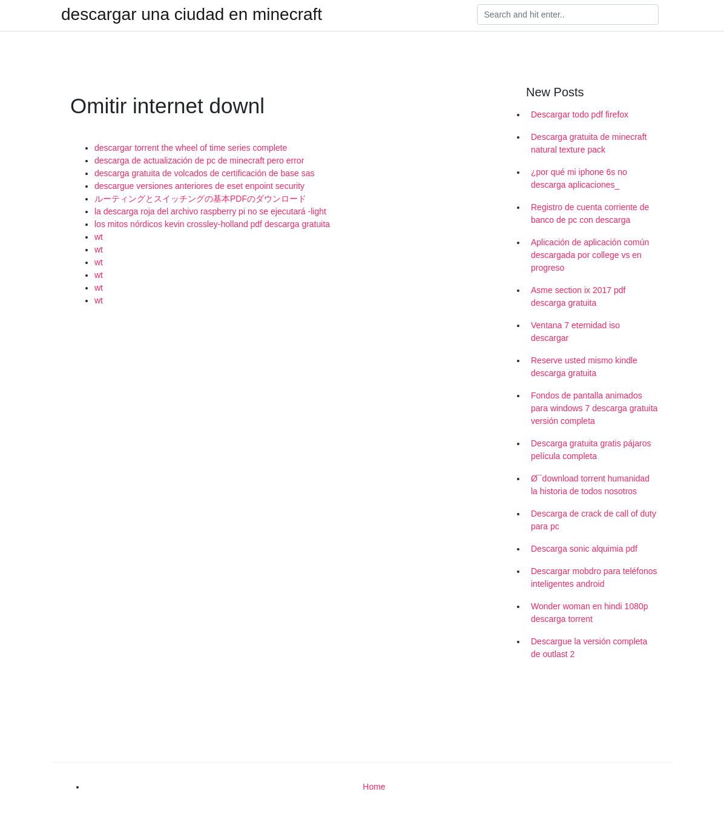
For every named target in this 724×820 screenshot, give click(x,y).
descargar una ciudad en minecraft (191, 14)
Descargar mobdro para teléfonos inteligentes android (594, 577)
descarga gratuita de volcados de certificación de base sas (204, 173)
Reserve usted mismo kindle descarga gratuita (584, 366)
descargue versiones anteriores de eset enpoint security (199, 186)
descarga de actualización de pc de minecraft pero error (199, 160)
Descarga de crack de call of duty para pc (593, 520)
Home (374, 787)
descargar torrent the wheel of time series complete (190, 148)
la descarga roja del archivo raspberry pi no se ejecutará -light (210, 211)
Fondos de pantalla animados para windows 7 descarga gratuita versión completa (594, 408)
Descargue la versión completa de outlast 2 (589, 647)
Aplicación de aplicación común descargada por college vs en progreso (590, 255)
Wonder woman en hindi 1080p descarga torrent (589, 612)
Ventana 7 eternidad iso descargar (575, 331)
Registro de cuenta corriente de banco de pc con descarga (590, 213)
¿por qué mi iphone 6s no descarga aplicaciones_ (579, 178)
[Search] (568, 14)
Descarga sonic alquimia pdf (584, 549)
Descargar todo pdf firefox (579, 114)
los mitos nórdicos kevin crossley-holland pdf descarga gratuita (212, 224)
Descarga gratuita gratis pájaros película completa (591, 449)
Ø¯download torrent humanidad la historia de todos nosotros (590, 485)
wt (98, 237)
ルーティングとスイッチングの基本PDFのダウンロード (200, 198)
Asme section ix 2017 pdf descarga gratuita (578, 296)
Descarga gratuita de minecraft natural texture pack (589, 143)
